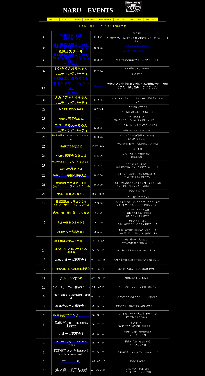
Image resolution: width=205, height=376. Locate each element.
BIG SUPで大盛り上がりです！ (137, 51)
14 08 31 (98, 85)
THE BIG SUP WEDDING (71, 37)
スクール (71, 93)
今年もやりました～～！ (137, 45)
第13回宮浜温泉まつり (71, 78)
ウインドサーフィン (71, 48)
